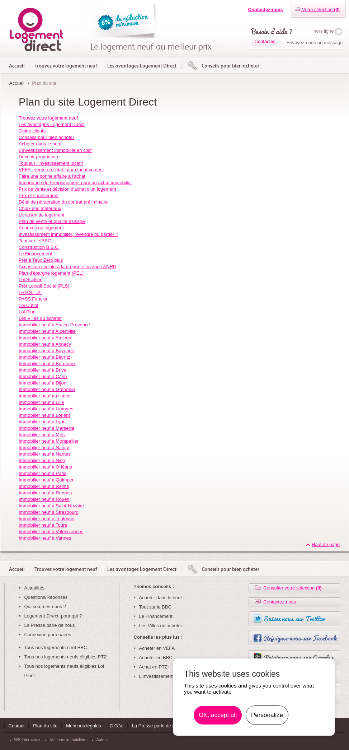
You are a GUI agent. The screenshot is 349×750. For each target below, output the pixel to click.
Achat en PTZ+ (154, 667)
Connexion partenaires (47, 634)
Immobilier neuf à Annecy (45, 344)
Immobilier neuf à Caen (43, 376)
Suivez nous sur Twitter (294, 618)
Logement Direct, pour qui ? (53, 616)
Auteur (102, 739)
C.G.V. (116, 725)
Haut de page (326, 544)
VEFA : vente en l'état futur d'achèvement (61, 169)
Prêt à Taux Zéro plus (41, 260)
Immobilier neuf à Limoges (46, 408)
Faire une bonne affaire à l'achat (52, 176)
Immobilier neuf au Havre (45, 396)
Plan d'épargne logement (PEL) (51, 273)
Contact (17, 725)
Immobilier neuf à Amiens (45, 337)
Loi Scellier (30, 279)
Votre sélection (317, 9)
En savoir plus (305, 715)
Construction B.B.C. (39, 247)
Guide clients (32, 131)
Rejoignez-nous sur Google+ (298, 657)
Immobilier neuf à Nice (42, 460)
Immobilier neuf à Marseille (46, 428)
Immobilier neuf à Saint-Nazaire (51, 505)
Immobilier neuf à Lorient (44, 415)
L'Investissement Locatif (164, 676)
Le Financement (35, 253)
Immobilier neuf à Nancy (44, 447)
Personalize (267, 715)
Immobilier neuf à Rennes (45, 492)
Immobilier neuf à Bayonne (46, 350)
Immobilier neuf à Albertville (47, 331)
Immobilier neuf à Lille (41, 402)
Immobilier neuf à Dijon (42, 383)
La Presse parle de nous (49, 625)
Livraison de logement (41, 215)
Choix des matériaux (40, 208)
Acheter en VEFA (157, 648)
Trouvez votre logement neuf (65, 66)
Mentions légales (83, 725)
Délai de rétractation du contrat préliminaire (63, 202)
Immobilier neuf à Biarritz (44, 357)
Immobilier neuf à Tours (43, 525)
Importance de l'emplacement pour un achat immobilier (75, 182)
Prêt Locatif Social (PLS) (44, 286)
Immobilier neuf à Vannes (45, 538)
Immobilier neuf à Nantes (45, 454)
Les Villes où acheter (40, 318)
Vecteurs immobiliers (68, 739)
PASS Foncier (33, 299)
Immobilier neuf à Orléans (45, 467)
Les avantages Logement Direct (141, 66)
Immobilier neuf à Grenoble (47, 389)
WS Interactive (27, 739)
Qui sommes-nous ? (45, 606)
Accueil (16, 66)
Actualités (34, 588)
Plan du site (45, 725)
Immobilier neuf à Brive (42, 370)
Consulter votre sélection (288, 588)
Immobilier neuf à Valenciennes (51, 531)
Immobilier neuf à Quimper (46, 480)
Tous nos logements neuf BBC (55, 647)
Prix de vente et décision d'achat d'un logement (67, 189)
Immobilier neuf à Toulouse (46, 518)
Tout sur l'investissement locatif (51, 163)
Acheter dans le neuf (40, 143)
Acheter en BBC (156, 657)
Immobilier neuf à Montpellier (49, 441)
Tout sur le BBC (35, 240)
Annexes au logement (41, 227)
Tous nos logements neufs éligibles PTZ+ (66, 657)
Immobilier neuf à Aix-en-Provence (54, 324)
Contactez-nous (265, 9)
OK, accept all (218, 715)
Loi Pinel (28, 312)
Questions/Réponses (46, 597)
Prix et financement (38, 195)
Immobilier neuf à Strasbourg (49, 512)
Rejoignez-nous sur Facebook (299, 638)
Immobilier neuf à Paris (42, 473)
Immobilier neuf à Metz (42, 434)
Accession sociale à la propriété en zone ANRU (67, 266)
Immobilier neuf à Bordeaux (47, 363)
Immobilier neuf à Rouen (44, 499)
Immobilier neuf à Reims (44, 486)
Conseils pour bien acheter (230, 66)
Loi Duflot (28, 305)
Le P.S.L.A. (30, 292)
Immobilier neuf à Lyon (42, 421)
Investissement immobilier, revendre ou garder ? (68, 234)
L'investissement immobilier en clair (55, 150)
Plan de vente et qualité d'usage (52, 221)
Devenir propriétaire (39, 156)
